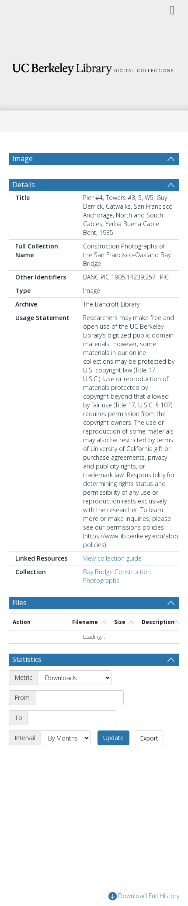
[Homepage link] (94, 66)
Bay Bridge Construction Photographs (117, 576)
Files (19, 602)
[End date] (72, 717)
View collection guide (112, 558)
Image (22, 158)
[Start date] (79, 697)
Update (113, 738)
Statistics (27, 659)
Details (23, 184)
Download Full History (143, 896)
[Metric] (74, 677)
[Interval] (66, 737)
